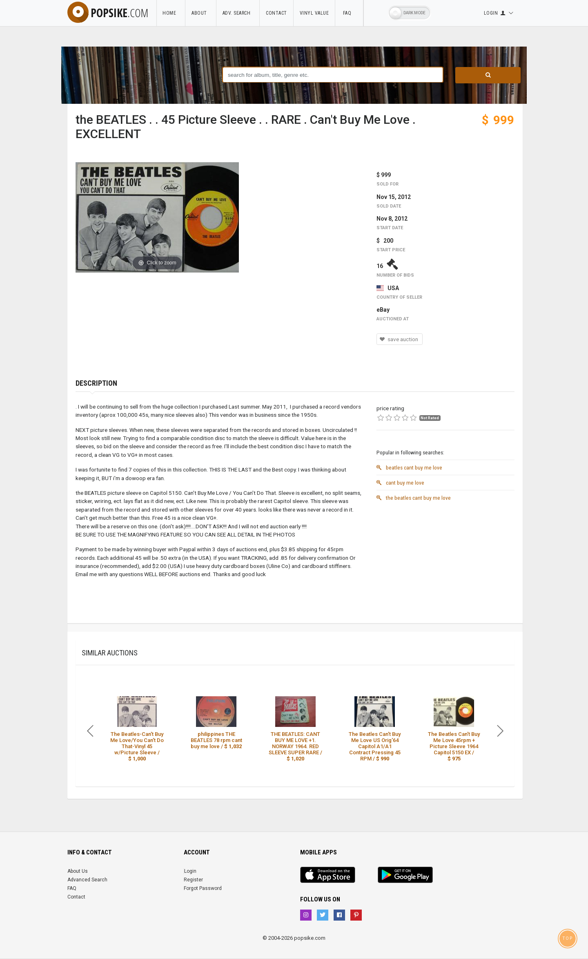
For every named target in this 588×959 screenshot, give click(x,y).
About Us (77, 871)
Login (190, 871)
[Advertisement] (445, 562)
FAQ (349, 13)
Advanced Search (87, 880)
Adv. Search (238, 13)
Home (171, 13)
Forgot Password (203, 888)
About (201, 13)
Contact (276, 13)
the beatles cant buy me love (413, 497)
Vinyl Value (314, 13)
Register (193, 880)
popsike (107, 12)
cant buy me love (400, 482)
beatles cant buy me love (409, 467)
